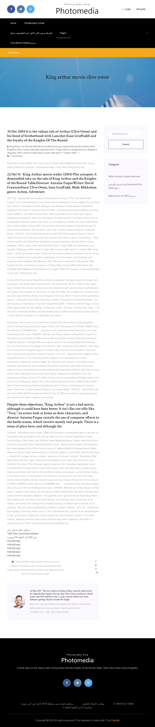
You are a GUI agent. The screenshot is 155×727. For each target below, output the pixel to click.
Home (13, 23)
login (126, 9)
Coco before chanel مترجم (23, 43)
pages (63, 33)
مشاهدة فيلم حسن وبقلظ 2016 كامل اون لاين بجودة (47, 703)
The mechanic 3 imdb (34, 23)
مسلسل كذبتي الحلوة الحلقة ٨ (77, 707)
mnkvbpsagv (14, 540)
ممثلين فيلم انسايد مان (18, 530)
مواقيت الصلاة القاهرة (93, 703)
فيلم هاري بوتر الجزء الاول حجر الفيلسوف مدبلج (31, 33)
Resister (141, 9)
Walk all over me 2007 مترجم (122, 196)
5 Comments (15, 156)
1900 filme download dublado (22, 533)
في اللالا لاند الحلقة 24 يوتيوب (21, 537)
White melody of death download (124, 176)
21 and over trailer (124, 703)
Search (125, 144)
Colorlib (115, 720)
